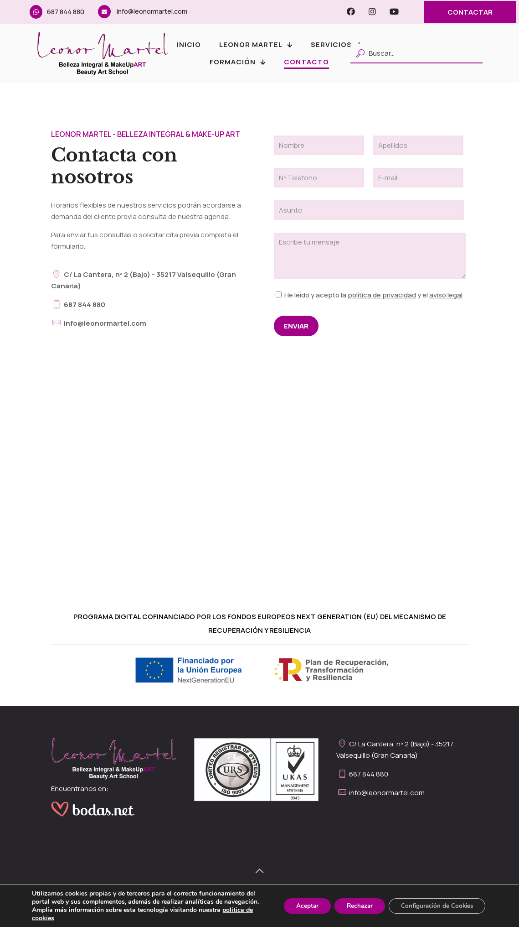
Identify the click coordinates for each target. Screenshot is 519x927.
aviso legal (445, 295)
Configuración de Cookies (434, 901)
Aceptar (296, 901)
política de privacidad (382, 295)
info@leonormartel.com (142, 11)
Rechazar (352, 901)
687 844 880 (57, 11)
